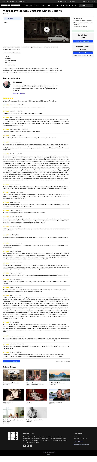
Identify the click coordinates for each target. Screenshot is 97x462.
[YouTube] (24, 445)
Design (43, 5)
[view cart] (78, 1)
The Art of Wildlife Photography (57, 383)
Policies (48, 454)
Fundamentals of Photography (11, 383)
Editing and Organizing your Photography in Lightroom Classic (35, 383)
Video (36, 5)
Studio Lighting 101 (8, 402)
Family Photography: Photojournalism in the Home (13, 420)
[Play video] (47, 30)
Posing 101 (28, 402)
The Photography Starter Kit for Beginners (34, 420)
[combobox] (86, 5)
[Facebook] (28, 445)
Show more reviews (11, 361)
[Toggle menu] (96, 5)
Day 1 (5, 22)
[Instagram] (31, 445)
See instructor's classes (19, 93)
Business (55, 5)
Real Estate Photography (55, 402)
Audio (74, 5)
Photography (27, 5)
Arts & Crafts (65, 5)
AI (49, 5)
